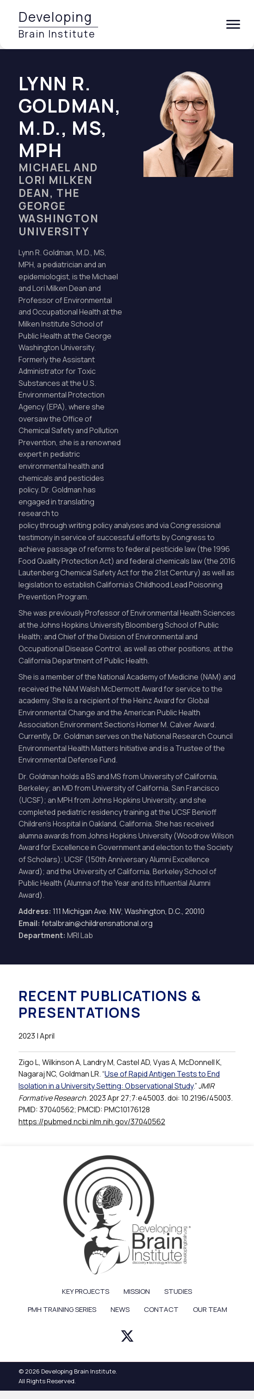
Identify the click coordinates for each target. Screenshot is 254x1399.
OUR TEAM (210, 1309)
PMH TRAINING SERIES (62, 1309)
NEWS (120, 1309)
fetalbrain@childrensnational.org (97, 923)
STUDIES (178, 1291)
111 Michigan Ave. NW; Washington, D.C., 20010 (128, 911)
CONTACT (161, 1309)
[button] (127, 1336)
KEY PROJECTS (85, 1291)
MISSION (137, 1291)
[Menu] (233, 24)
